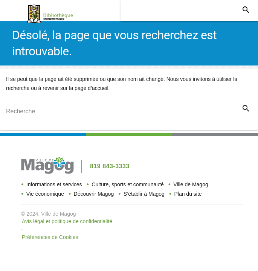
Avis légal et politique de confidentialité (67, 221)
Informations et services (54, 184)
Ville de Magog (190, 184)
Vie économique (45, 194)
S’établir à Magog (144, 194)
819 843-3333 (110, 166)
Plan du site (188, 194)
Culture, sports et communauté (127, 184)
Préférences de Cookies (50, 237)
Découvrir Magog (94, 194)
